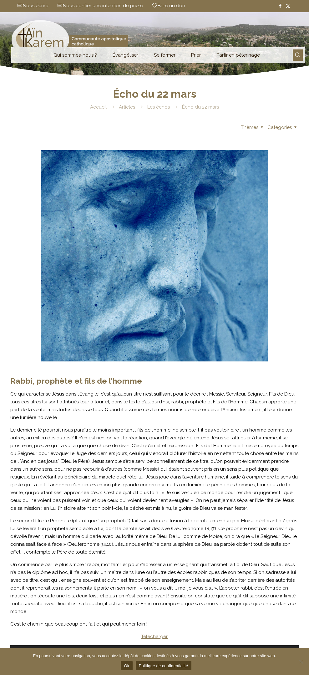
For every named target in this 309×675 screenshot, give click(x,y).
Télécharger (154, 636)
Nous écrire (35, 5)
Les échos (158, 107)
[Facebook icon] (280, 6)
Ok (126, 665)
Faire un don (171, 5)
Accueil (98, 107)
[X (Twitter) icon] (288, 6)
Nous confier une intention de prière (103, 5)
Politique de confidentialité (163, 665)
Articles (127, 107)
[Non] (301, 661)
